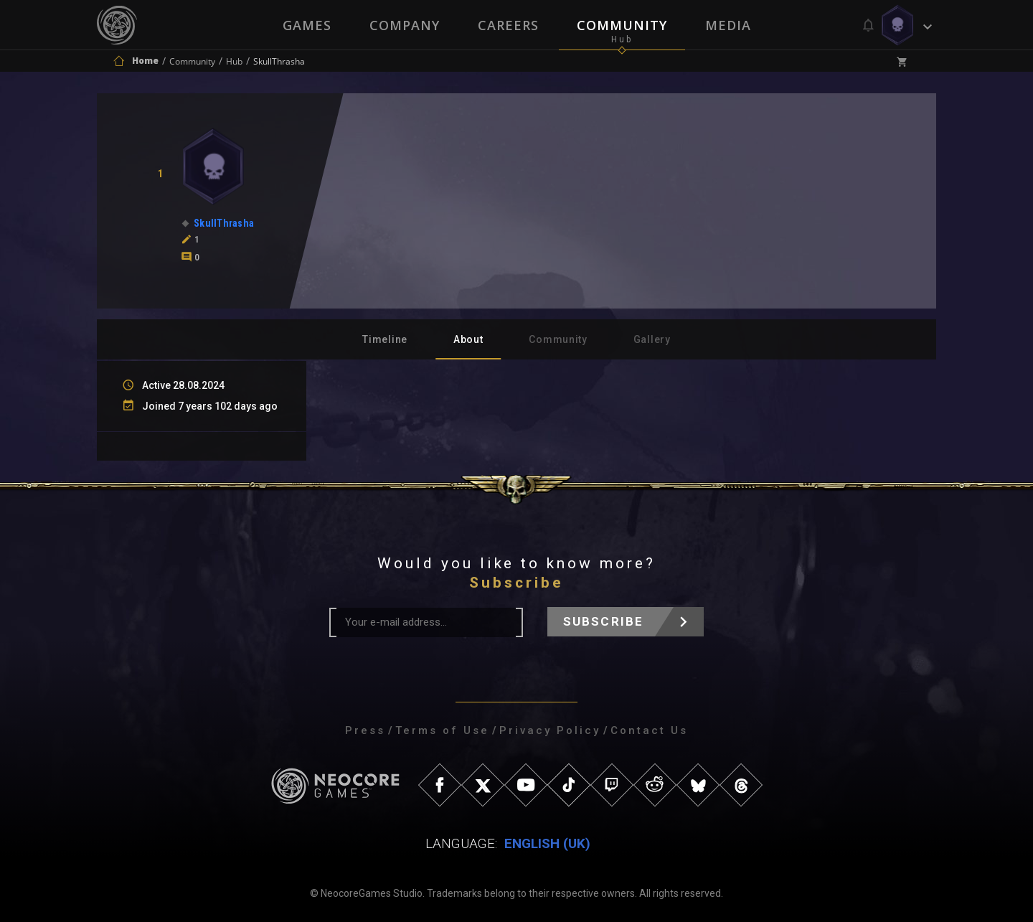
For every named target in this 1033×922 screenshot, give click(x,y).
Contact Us (649, 730)
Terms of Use (442, 730)
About (468, 339)
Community (622, 25)
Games (305, 25)
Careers (508, 25)
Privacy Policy (549, 730)
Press (365, 730)
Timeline (384, 339)
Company (404, 25)
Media (730, 25)
